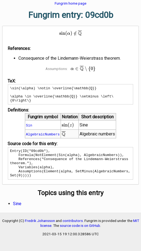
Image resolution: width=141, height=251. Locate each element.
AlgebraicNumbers (43, 137)
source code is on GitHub (80, 234)
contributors (73, 229)
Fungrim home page (70, 3)
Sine (17, 212)
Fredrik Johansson (40, 229)
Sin (29, 128)
